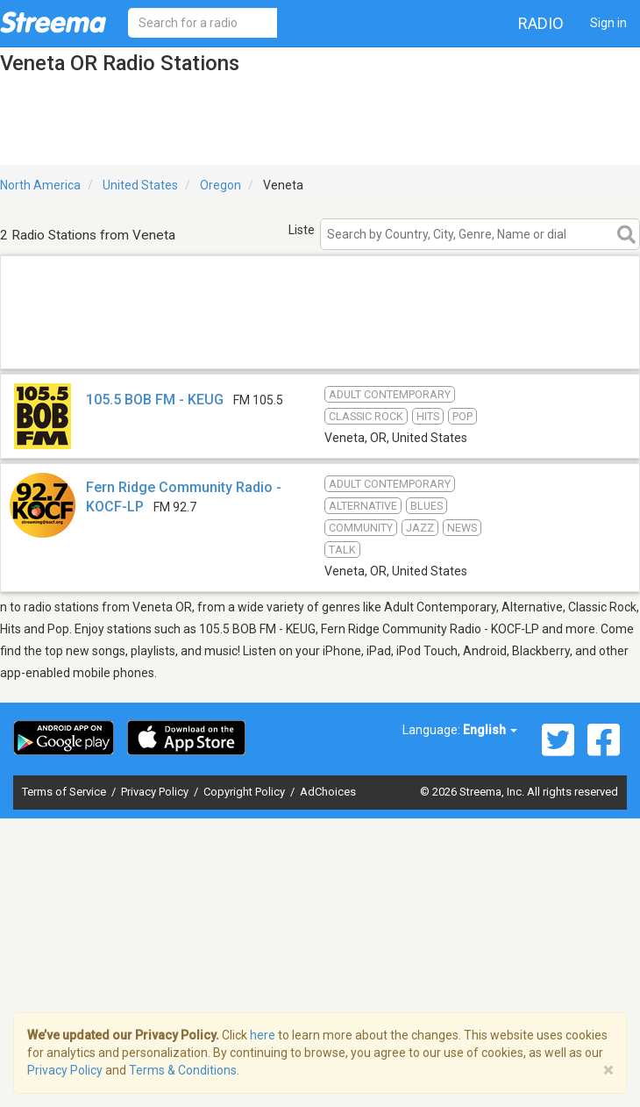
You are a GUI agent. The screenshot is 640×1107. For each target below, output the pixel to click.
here (262, 1035)
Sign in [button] (608, 23)
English (490, 730)
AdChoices (328, 791)
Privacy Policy (156, 791)
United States (140, 185)
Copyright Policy (245, 791)
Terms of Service (65, 791)
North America (40, 185)
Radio (541, 23)
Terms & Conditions (183, 1070)
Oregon (220, 185)
